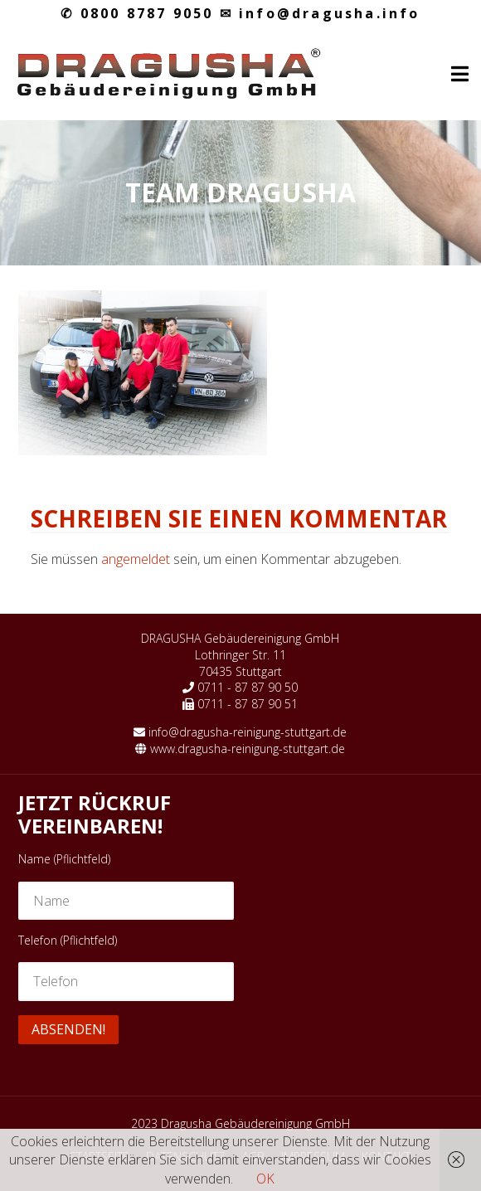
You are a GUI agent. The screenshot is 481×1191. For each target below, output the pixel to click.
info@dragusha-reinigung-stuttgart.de (247, 732)
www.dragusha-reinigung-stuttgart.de (247, 748)
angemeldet (135, 559)
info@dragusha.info (320, 13)
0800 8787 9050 (137, 13)
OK (265, 1178)
